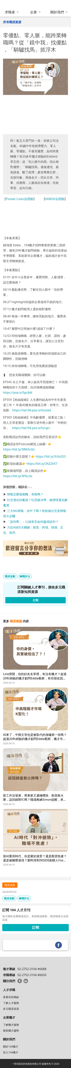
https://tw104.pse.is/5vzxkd (31, 410)
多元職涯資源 (11, 1008)
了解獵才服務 (11, 1024)
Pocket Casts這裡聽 (19, 199)
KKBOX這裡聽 (54, 199)
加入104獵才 (10, 1052)
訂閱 (35, 927)
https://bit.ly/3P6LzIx (17, 476)
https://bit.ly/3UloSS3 (51, 456)
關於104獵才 (10, 1046)
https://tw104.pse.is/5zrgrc (31, 428)
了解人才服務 (11, 1003)
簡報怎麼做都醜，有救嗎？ (25, 494)
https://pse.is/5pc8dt (17, 392)
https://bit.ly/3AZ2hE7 (42, 464)
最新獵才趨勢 (11, 1030)
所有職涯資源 (12, 22)
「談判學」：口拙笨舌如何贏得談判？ (33, 522)
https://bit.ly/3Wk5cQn (19, 449)
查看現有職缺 (11, 997)
